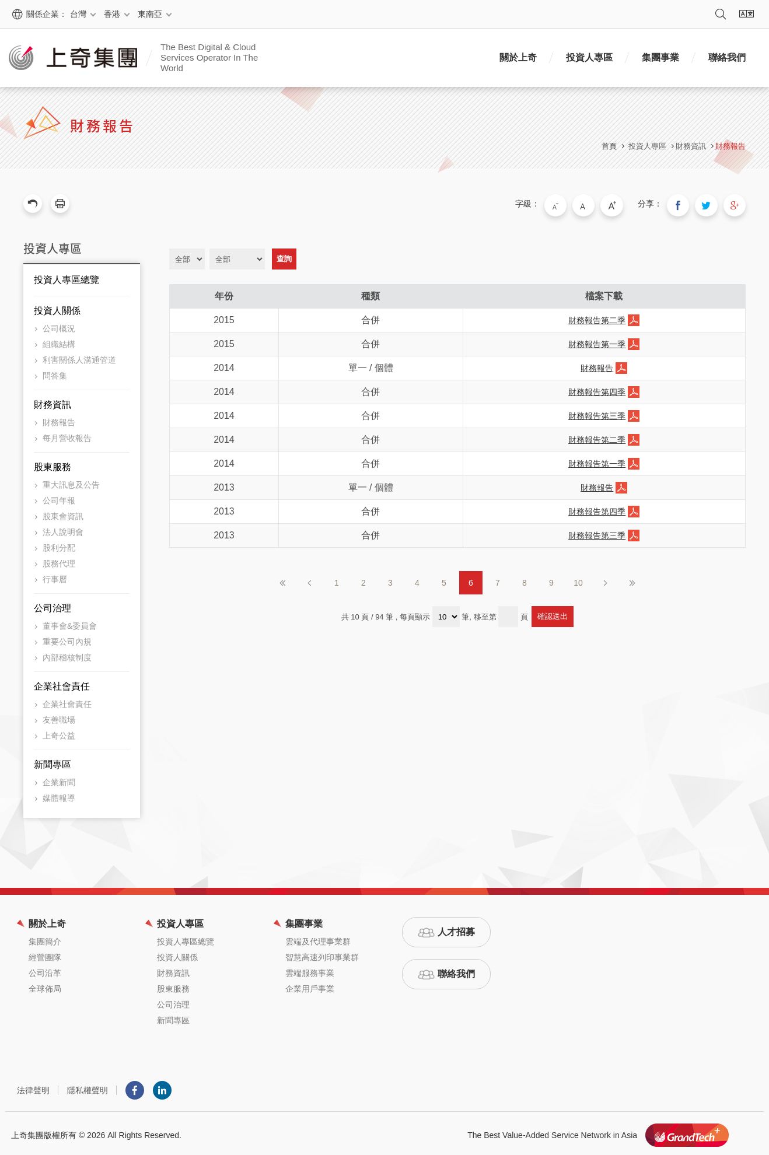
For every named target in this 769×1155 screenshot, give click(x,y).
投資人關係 (57, 307)
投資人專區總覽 (66, 276)
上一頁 (309, 579)
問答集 (55, 372)
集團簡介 (45, 938)
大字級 (625, 203)
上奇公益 (59, 732)
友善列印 (60, 203)
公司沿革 (45, 969)
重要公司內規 (67, 638)
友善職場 (59, 716)
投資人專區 (589, 57)
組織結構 (59, 340)
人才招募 (456, 928)
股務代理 (59, 560)
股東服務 (52, 463)
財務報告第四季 (596, 388)
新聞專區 (52, 761)
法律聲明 (33, 1086)
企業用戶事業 (309, 985)
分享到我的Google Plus (736, 203)
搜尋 (720, 14)
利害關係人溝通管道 (79, 356)
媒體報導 (59, 794)
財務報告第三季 (596, 412)
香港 (112, 14)
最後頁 (632, 579)
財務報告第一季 (596, 340)
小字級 (576, 203)
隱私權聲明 (87, 1086)
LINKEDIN (162, 1086)
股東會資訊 (63, 512)
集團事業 (660, 57)
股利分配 (59, 544)
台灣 (78, 14)
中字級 (600, 203)
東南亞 (150, 14)
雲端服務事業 (309, 969)
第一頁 (283, 579)
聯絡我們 (727, 57)
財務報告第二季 (596, 316)
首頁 (609, 146)
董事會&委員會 (70, 622)
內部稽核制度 (67, 654)
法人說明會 (63, 528)
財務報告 (730, 146)
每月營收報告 (67, 434)
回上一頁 (32, 203)
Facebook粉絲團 (134, 1086)
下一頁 (605, 579)
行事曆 (55, 575)
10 (578, 579)
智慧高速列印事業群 (322, 953)
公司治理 (52, 605)
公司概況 (59, 325)
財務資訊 (52, 401)
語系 (746, 14)
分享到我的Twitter (711, 203)
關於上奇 (518, 57)
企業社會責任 (62, 683)
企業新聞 (59, 778)
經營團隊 (45, 953)
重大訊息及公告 (71, 481)
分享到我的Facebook (687, 203)
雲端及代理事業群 (318, 938)
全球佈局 (45, 985)
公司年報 (59, 497)
